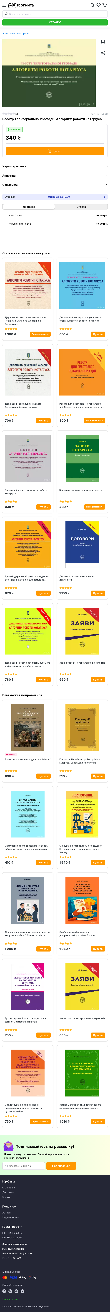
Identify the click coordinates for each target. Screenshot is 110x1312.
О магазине (8, 1187)
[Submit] (5, 14)
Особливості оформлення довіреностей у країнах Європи (77, 934)
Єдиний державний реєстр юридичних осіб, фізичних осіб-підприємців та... (27, 578)
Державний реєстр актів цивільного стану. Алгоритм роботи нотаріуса (80, 319)
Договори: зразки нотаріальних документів (77, 578)
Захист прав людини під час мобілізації (27, 759)
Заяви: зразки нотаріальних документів (82, 662)
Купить (55, 151)
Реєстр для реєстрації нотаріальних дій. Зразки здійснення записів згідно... (81, 405)
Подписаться (61, 1165)
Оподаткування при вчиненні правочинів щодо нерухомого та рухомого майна (23, 1108)
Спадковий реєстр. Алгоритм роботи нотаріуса (26, 492)
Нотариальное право (16, 33)
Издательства (10, 1217)
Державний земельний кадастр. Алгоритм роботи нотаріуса (23, 405)
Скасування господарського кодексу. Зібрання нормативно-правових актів (26, 847)
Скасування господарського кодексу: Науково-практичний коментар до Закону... (80, 849)
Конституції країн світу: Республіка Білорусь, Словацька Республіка (79, 761)
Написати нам (10, 1299)
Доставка (29, 206)
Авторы (6, 1212)
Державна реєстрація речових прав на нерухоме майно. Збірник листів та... (27, 934)
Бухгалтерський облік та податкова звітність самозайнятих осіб (25, 1020)
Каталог (55, 22)
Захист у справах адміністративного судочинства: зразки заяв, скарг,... (80, 1106)
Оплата (81, 206)
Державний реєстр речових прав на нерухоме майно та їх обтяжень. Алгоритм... (25, 320)
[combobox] (55, 14)
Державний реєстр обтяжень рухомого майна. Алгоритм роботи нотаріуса (27, 664)
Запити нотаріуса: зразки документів (80, 490)
